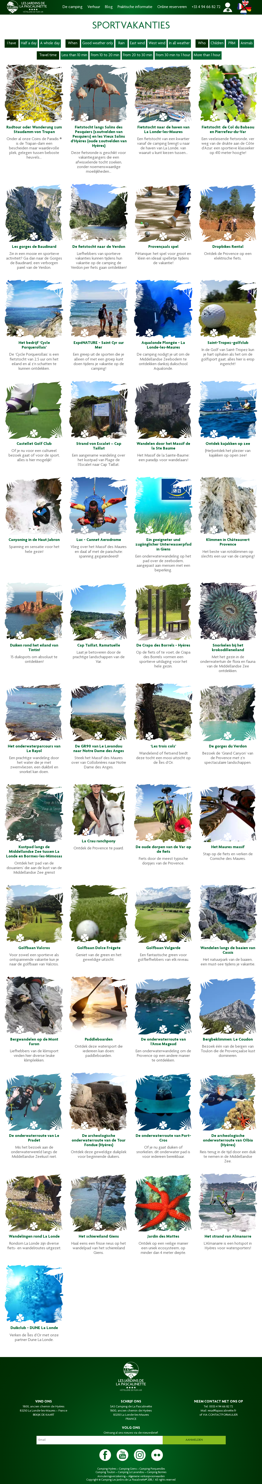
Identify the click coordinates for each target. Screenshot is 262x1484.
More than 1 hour (207, 55)
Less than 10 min (74, 55)
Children (217, 43)
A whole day (50, 43)
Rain (121, 43)
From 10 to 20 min (105, 55)
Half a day (29, 43)
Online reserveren (172, 7)
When (72, 43)
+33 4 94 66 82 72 (206, 7)
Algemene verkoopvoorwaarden (146, 1476)
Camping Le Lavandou (131, 1472)
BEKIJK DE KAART (43, 1415)
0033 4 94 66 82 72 (221, 1406)
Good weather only (97, 43)
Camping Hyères (106, 1468)
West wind (157, 43)
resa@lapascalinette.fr (222, 1410)
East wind (137, 43)
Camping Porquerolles (152, 1468)
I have (11, 43)
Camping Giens (128, 1468)
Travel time (48, 55)
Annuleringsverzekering (111, 1476)
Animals (247, 43)
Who (202, 43)
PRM (231, 43)
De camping (73, 7)
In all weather (179, 43)
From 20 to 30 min (137, 55)
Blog (109, 7)
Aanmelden (194, 1440)
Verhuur (93, 7)
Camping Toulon (105, 1472)
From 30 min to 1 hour (173, 55)
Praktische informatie (135, 7)
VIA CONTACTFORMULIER (220, 1415)
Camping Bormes (156, 1472)
